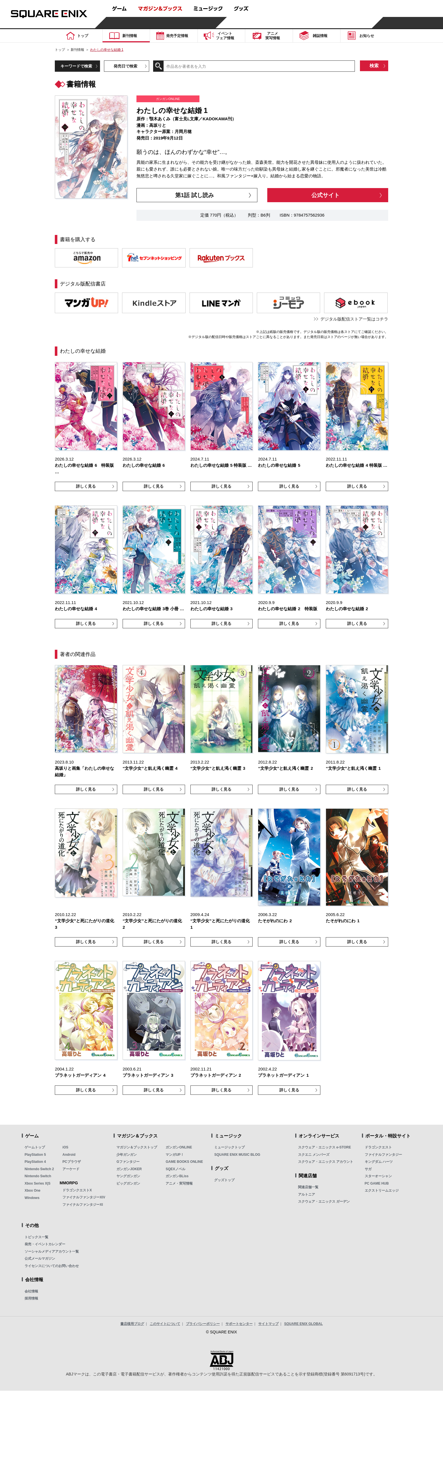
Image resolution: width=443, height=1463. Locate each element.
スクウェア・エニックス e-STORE (324, 1147)
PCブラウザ (71, 1162)
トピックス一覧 (36, 1237)
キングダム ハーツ (379, 1162)
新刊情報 (77, 50)
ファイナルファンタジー (383, 1155)
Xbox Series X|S (37, 1183)
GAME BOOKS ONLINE (184, 1162)
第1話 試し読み (194, 195)
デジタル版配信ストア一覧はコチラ (354, 319)
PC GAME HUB (377, 1183)
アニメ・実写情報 (179, 1183)
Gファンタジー (127, 1162)
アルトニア (306, 1194)
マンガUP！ (175, 1155)
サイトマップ (268, 1324)
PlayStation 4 (35, 1162)
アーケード (70, 1169)
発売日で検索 (125, 66)
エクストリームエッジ (382, 1190)
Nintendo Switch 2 (39, 1169)
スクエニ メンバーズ (313, 1155)
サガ (368, 1169)
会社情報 (31, 1291)
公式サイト (325, 195)
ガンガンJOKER (129, 1169)
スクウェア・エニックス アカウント (325, 1162)
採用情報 (31, 1298)
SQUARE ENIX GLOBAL (303, 1324)
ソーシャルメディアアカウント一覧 (52, 1251)
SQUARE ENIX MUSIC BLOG (237, 1155)
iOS (65, 1147)
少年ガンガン (126, 1155)
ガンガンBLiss (177, 1176)
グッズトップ (224, 1180)
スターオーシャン (378, 1176)
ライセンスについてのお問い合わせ (52, 1266)
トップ (60, 50)
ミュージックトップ (229, 1147)
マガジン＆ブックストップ (136, 1147)
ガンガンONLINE (179, 1147)
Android (68, 1155)
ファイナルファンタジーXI (82, 1205)
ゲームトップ (35, 1147)
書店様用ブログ (132, 1324)
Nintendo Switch (38, 1176)
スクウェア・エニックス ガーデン (324, 1201)
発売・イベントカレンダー (45, 1244)
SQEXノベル (175, 1169)
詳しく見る (86, 486)
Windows (32, 1198)
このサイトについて (165, 1324)
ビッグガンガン (128, 1183)
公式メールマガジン (40, 1259)
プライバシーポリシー (203, 1324)
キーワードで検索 (76, 66)
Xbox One (32, 1190)
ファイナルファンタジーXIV (83, 1197)
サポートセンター (239, 1324)
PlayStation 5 (35, 1155)
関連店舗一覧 (308, 1187)
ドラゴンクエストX (77, 1190)
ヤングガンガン (128, 1176)
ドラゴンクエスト (378, 1147)
